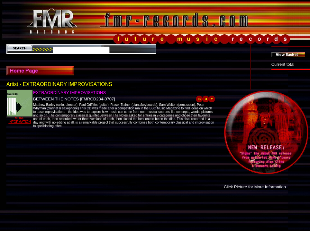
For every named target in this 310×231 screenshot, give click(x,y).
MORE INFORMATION (19, 120)
